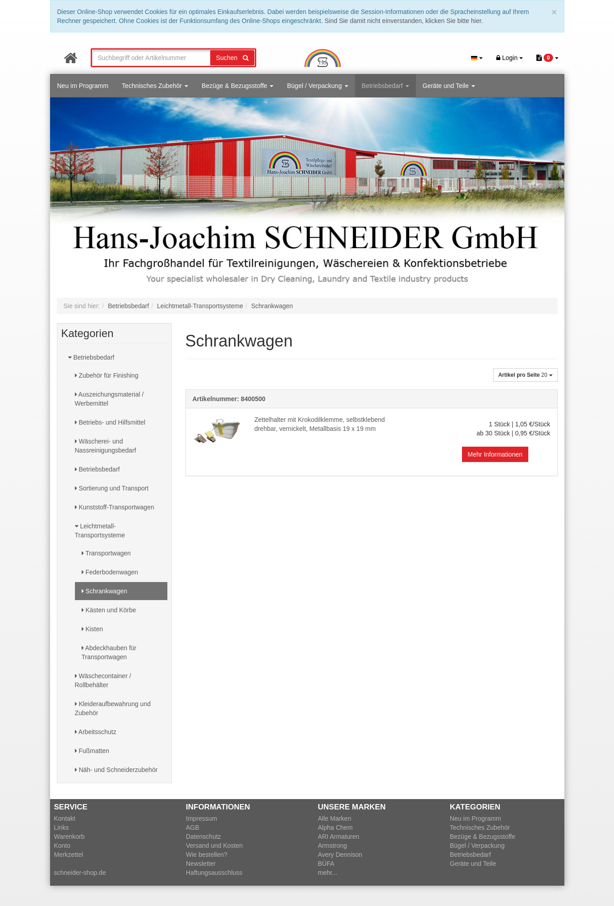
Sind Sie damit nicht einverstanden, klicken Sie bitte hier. (404, 20)
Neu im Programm (83, 85)
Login (509, 57)
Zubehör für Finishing (106, 375)
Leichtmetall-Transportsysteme (100, 530)
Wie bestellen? (206, 854)
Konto (62, 845)
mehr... (327, 872)
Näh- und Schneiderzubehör (116, 769)
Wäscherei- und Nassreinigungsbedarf (105, 446)
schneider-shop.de (80, 872)
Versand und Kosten (214, 845)
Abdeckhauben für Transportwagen (109, 652)
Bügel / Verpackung (317, 85)
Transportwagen (106, 553)
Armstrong (332, 845)
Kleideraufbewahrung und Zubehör (113, 708)
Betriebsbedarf (385, 85)
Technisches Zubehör (155, 85)
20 (525, 375)
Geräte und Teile (449, 85)
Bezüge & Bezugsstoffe (237, 85)
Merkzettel (68, 854)
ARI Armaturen (339, 836)
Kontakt (64, 818)
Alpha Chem (335, 827)
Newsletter (201, 863)
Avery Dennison (340, 854)
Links (61, 827)
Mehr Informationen (495, 454)
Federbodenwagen (110, 572)
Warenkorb (69, 836)
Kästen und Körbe (109, 610)
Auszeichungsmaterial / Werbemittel (109, 399)
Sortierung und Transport (112, 488)
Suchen (232, 57)
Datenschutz (203, 836)
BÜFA (326, 863)
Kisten (92, 629)
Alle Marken (334, 818)
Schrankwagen (105, 591)
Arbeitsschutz (95, 731)
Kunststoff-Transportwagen (114, 507)
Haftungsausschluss (214, 872)
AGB (192, 827)
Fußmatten (92, 750)
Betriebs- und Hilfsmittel (110, 422)
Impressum (201, 818)
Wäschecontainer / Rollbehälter (103, 680)
